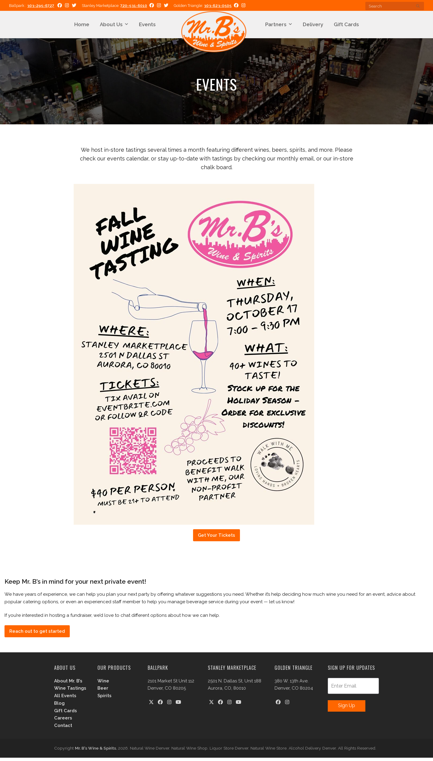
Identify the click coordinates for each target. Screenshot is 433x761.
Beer (102, 691)
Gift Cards (65, 714)
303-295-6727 (40, 5)
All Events (65, 699)
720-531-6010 (133, 5)
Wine (103, 684)
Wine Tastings (70, 691)
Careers (63, 721)
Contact (63, 728)
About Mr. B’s (68, 684)
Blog (59, 706)
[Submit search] (418, 6)
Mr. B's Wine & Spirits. (96, 751)
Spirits (104, 699)
